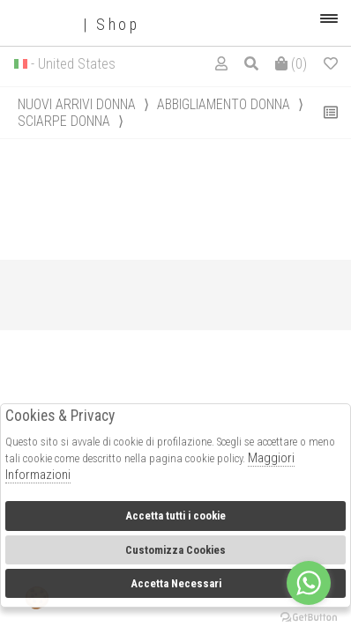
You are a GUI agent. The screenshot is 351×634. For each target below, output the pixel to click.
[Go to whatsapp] (309, 583)
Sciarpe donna (64, 121)
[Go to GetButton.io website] (308, 616)
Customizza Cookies (175, 550)
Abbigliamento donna (223, 104)
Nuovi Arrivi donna (77, 104)
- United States (73, 63)
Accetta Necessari (176, 583)
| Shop (76, 25)
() (291, 63)
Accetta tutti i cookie (175, 515)
